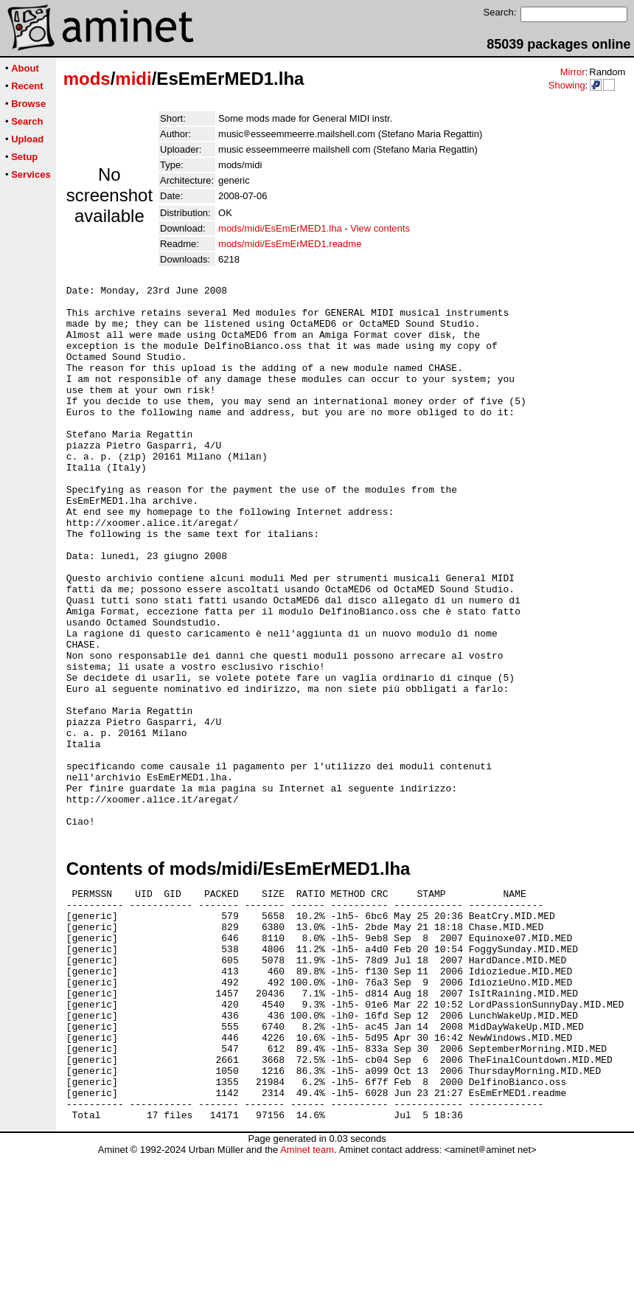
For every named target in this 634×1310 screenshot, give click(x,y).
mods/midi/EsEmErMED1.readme (289, 243)
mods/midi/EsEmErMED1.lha (280, 228)
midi (133, 79)
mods (87, 79)
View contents (380, 228)
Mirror (572, 71)
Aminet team (307, 1304)
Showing (566, 85)
